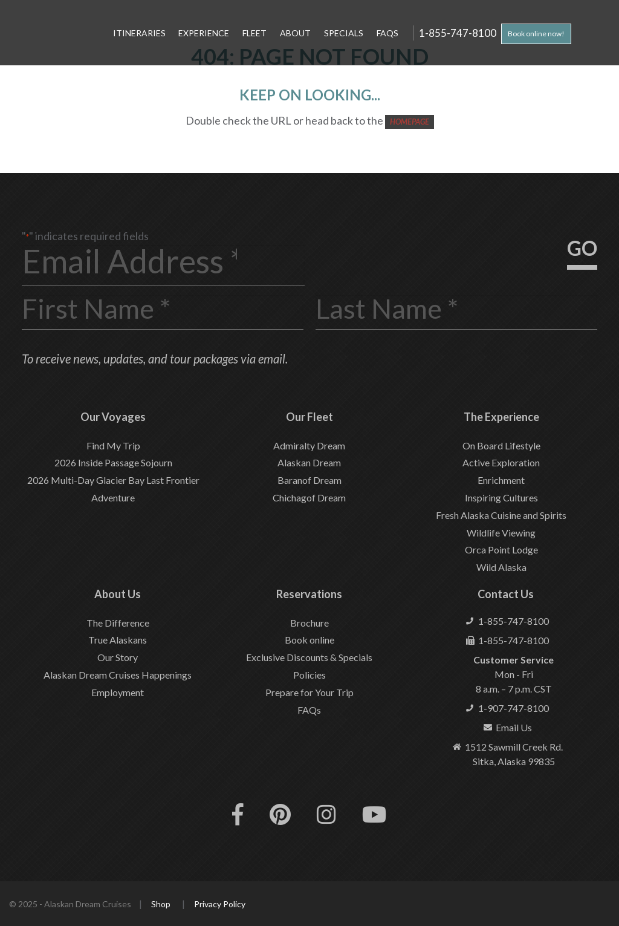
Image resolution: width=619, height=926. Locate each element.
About (295, 33)
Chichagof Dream (309, 497)
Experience (203, 33)
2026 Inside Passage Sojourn (113, 462)
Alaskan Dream (309, 462)
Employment (117, 692)
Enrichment (501, 480)
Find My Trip (113, 445)
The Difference (117, 622)
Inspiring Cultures (501, 497)
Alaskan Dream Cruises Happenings (118, 674)
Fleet (254, 33)
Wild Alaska (501, 567)
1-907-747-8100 (513, 708)
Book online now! (536, 33)
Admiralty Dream (309, 445)
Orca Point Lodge (501, 549)
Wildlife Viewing (501, 532)
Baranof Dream (309, 480)
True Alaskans (117, 639)
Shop (160, 904)
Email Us (514, 727)
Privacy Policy (219, 904)
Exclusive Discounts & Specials (309, 657)
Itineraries (139, 33)
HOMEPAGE (409, 121)
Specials (343, 33)
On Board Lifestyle (501, 445)
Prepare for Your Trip (309, 692)
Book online (309, 639)
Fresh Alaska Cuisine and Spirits (501, 515)
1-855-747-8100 (457, 32)
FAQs (387, 33)
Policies (309, 674)
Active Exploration (501, 462)
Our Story (117, 657)
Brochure (309, 622)
